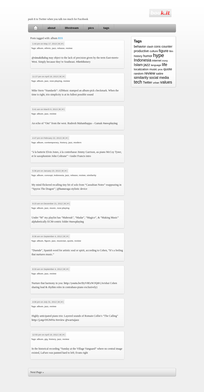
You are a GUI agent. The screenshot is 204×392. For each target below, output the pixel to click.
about (51, 28)
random (138, 73)
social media (159, 77)
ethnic (47, 48)
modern (77, 142)
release (61, 48)
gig (46, 339)
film (171, 51)
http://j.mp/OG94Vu (43, 320)
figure (47, 241)
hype (158, 55)
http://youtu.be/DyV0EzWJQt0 (82, 283)
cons (157, 46)
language (156, 65)
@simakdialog (40, 57)
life (164, 64)
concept (48, 175)
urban (156, 82)
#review (60, 320)
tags (106, 28)
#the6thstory (83, 61)
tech (138, 81)
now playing (56, 81)
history (63, 142)
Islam (138, 65)
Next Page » (37, 372)
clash (150, 46)
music (53, 208)
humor (147, 56)
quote (70, 241)
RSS (60, 38)
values (166, 82)
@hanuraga (64, 188)
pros (160, 69)
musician (61, 241)
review (69, 48)
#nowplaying (110, 123)
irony (165, 60)
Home (35, 28)
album (40, 48)
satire (159, 73)
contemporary (51, 142)
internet (156, 60)
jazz (54, 48)
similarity (91, 175)
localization (141, 69)
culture (154, 51)
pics (91, 28)
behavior (140, 46)
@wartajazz (72, 320)
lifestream (71, 28)
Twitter (147, 82)
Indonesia (59, 175)
